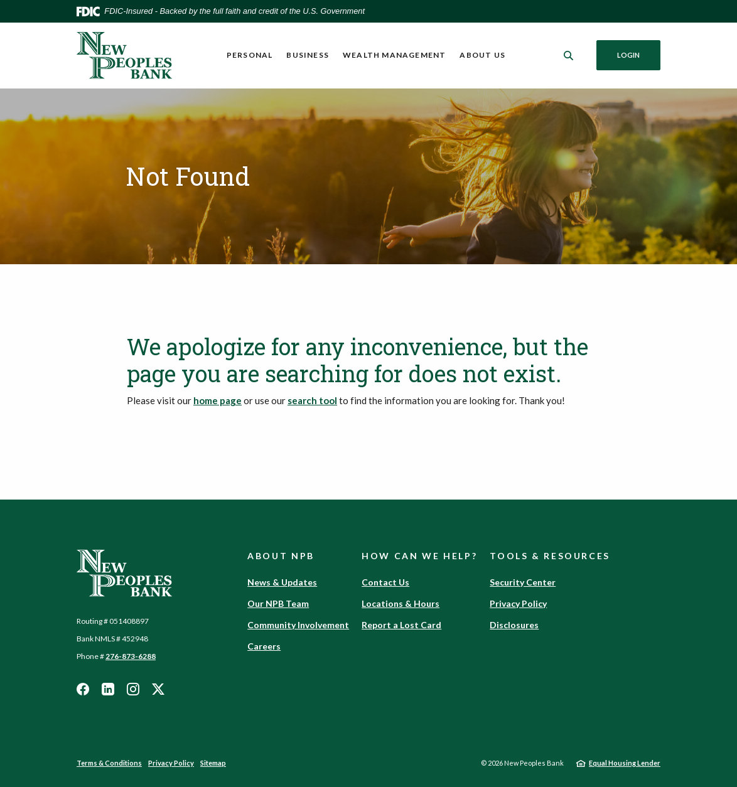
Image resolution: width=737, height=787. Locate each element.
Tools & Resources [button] (550, 555)
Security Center (523, 582)
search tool (312, 400)
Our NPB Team (278, 603)
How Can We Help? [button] (419, 555)
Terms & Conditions (109, 763)
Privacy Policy (518, 603)
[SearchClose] (569, 55)
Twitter (158, 689)
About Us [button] (482, 55)
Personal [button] (250, 55)
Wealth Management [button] (394, 55)
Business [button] (307, 55)
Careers (264, 646)
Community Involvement (298, 624)
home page (217, 400)
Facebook (83, 689)
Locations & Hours (400, 603)
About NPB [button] (281, 555)
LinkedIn (108, 689)
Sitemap (213, 763)
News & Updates (282, 582)
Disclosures (514, 624)
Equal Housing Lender (624, 763)
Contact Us (385, 582)
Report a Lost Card (401, 624)
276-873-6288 (130, 656)
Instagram (133, 689)
